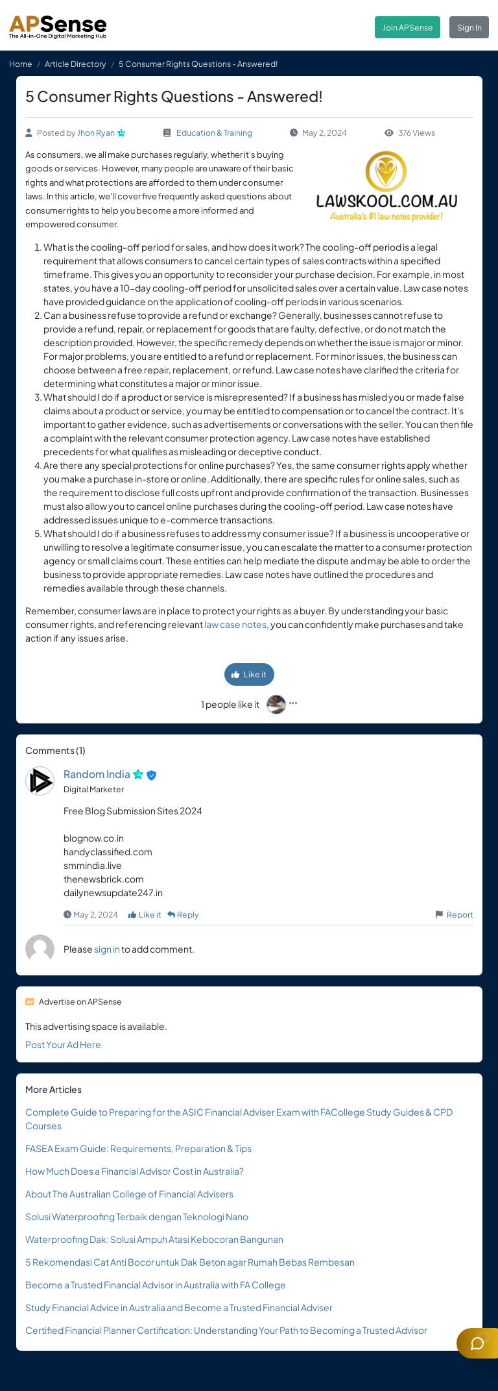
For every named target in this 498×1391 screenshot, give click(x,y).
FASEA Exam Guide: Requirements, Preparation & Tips (138, 1148)
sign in (107, 949)
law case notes (235, 624)
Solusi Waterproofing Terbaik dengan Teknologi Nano (136, 1216)
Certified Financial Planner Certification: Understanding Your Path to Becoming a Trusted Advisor (226, 1330)
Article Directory (75, 63)
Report (460, 914)
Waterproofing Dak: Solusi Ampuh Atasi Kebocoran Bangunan (154, 1239)
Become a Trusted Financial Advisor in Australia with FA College (155, 1284)
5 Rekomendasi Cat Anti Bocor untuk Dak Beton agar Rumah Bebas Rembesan (190, 1262)
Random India (97, 774)
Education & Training (214, 132)
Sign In (469, 27)
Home (20, 63)
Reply (183, 914)
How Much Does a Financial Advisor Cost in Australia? (134, 1171)
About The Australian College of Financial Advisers (129, 1193)
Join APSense (408, 27)
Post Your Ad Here (63, 1044)
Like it (249, 674)
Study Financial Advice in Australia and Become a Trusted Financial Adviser (179, 1307)
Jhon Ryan (96, 132)
